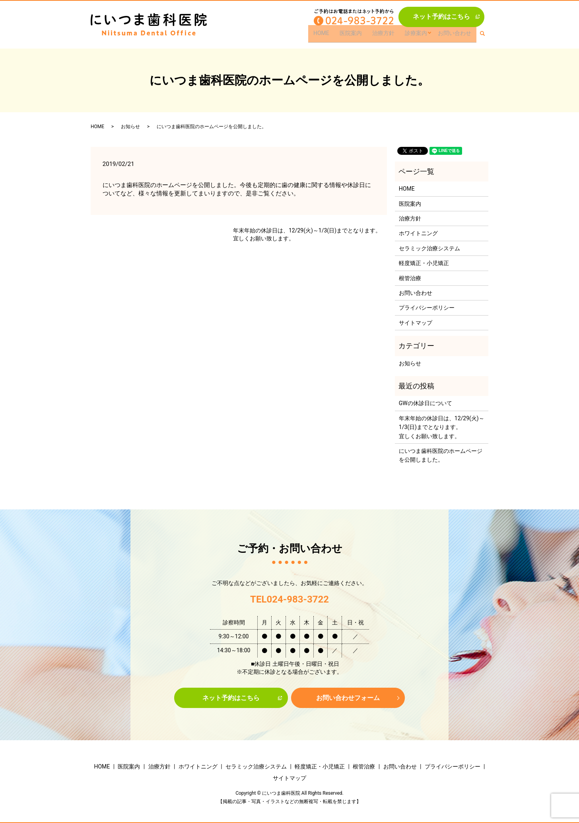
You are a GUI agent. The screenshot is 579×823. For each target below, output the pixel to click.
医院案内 (355, 36)
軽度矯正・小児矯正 (424, 263)
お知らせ (130, 126)
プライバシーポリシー (427, 307)
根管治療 (410, 278)
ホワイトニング (418, 233)
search (486, 36)
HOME (327, 36)
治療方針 (386, 36)
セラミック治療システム (429, 248)
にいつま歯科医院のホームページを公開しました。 (440, 455)
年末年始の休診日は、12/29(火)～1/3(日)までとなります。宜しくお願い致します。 (307, 234)
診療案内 (417, 36)
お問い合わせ (455, 36)
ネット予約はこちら (441, 16)
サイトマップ (415, 323)
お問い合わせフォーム (348, 698)
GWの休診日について (425, 403)
